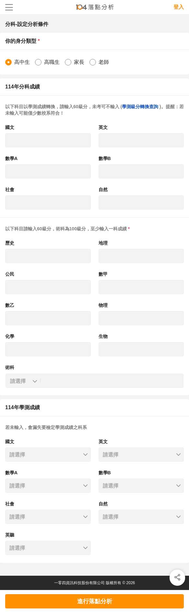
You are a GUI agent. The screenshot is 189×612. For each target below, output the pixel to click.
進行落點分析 (94, 601)
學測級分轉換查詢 (140, 106)
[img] (177, 577)
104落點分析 (94, 7)
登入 (178, 7)
